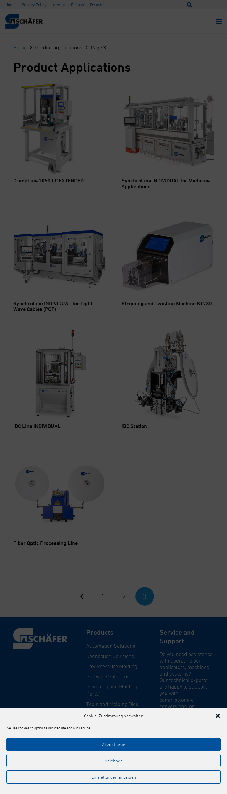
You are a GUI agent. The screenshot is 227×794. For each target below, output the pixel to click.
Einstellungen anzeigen (113, 776)
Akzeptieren (113, 744)
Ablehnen (114, 760)
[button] (218, 716)
